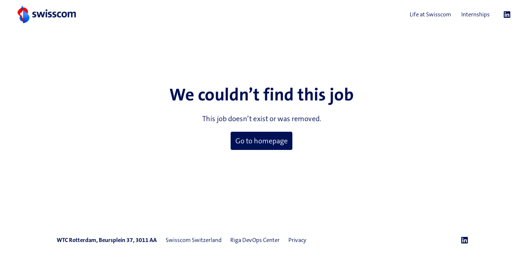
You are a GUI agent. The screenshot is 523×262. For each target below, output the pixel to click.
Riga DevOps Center (255, 240)
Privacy (297, 240)
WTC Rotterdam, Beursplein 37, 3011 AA (107, 240)
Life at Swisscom (430, 14)
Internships (475, 14)
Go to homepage (261, 141)
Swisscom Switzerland (194, 240)
